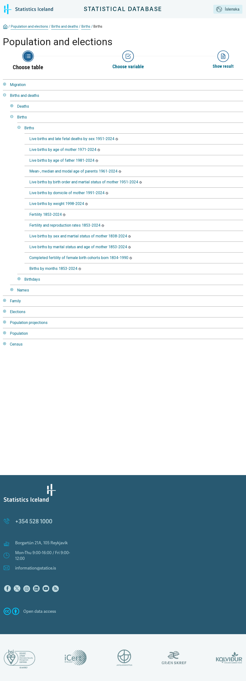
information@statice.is (35, 568)
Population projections (29, 322)
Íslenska (228, 9)
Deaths (23, 106)
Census (16, 344)
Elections (17, 312)
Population (19, 333)
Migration (18, 84)
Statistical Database (123, 9)
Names (23, 290)
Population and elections (29, 26)
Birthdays (32, 279)
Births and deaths (64, 26)
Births (85, 26)
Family (15, 301)
